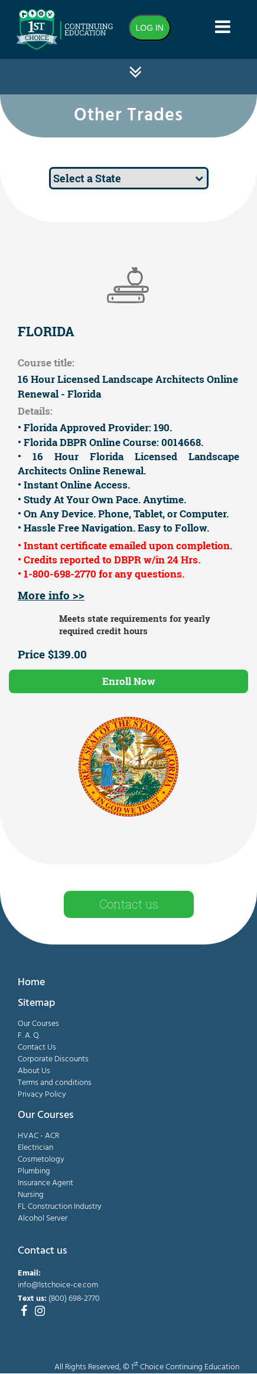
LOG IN (150, 27)
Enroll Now (128, 681)
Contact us (128, 903)
